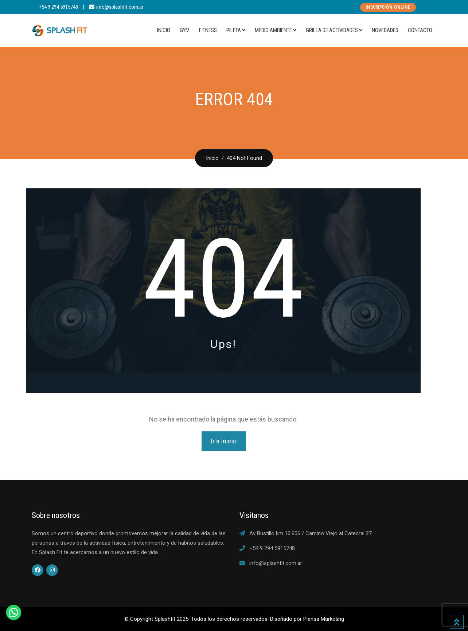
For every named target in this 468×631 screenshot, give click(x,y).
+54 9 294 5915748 (58, 7)
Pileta (233, 30)
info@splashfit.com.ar (119, 7)
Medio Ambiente (273, 30)
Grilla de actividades (332, 30)
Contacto (420, 30)
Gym (185, 30)
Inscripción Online (388, 7)
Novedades (385, 30)
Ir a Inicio (224, 441)
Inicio (163, 30)
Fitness (208, 30)
